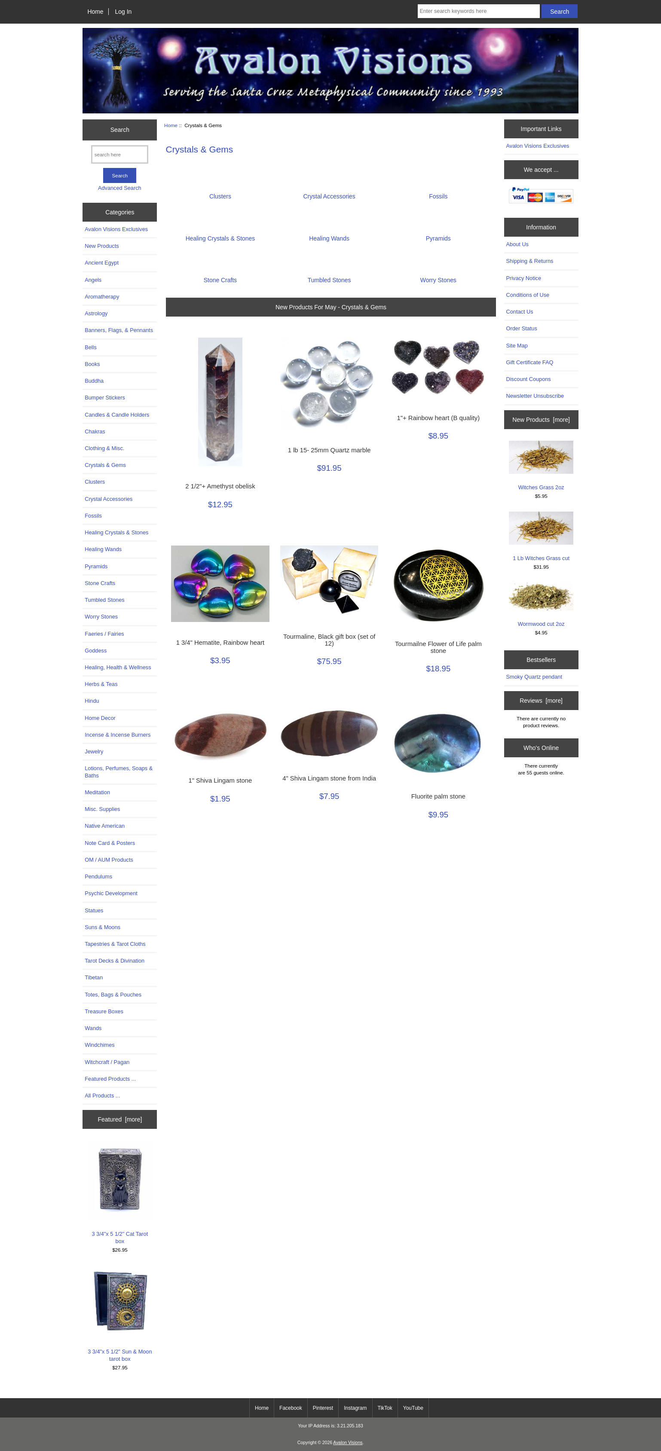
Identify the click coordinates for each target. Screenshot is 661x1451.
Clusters (95, 482)
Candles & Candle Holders (117, 415)
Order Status (521, 328)
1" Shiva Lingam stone (220, 780)
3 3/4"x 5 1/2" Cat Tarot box (120, 1192)
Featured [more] (120, 1119)
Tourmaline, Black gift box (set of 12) (329, 640)
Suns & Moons (102, 927)
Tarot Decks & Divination (114, 960)
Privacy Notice (523, 278)
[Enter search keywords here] (479, 11)
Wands (93, 1028)
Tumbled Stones (104, 600)
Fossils (93, 515)
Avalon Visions (347, 1442)
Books (92, 364)
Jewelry (94, 751)
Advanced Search (119, 188)
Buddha (94, 381)
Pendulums (98, 876)
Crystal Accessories (108, 499)
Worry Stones (101, 616)
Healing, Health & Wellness (118, 667)
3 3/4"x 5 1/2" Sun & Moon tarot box (120, 1313)
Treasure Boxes (104, 1011)
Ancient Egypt (102, 262)
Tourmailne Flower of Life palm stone (438, 647)
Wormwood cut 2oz (541, 604)
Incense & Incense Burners (117, 735)
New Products (102, 246)
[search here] (119, 154)
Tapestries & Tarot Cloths (115, 944)
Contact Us (519, 311)
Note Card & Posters (110, 843)
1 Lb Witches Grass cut (541, 536)
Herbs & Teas (101, 684)
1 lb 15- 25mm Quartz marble (329, 450)
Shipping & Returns (530, 261)
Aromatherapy (102, 296)
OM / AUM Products (109, 860)
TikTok (385, 1408)
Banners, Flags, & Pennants (119, 330)
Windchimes (99, 1045)
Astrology (96, 313)
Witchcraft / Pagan (107, 1062)
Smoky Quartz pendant (534, 677)
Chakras (95, 431)
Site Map (517, 345)
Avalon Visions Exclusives (116, 229)
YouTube (413, 1408)
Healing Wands (103, 549)
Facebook (290, 1408)
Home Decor (100, 718)
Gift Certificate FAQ (530, 362)
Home (95, 11)
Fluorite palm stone (438, 796)
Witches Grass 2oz (541, 466)
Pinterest (323, 1408)
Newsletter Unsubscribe (535, 396)
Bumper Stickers (105, 397)
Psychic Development (111, 893)
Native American (105, 826)
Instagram (355, 1408)
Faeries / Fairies (104, 634)
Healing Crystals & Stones (116, 532)
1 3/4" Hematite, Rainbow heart (220, 642)
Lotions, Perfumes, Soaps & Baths (119, 771)
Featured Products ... (110, 1079)
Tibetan (94, 977)
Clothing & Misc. (104, 448)
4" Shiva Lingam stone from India (329, 778)
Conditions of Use (528, 295)
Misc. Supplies (102, 809)
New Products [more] (541, 419)
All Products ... (102, 1095)
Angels (93, 280)
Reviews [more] (541, 700)
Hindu (92, 701)
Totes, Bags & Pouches (113, 994)
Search (119, 129)
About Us (517, 244)
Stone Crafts (100, 583)
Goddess (96, 650)
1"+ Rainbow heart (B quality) (438, 418)
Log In (123, 11)
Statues (94, 910)
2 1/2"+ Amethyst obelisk (220, 486)
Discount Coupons (528, 379)
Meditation (97, 792)
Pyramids (96, 566)
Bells (91, 347)
